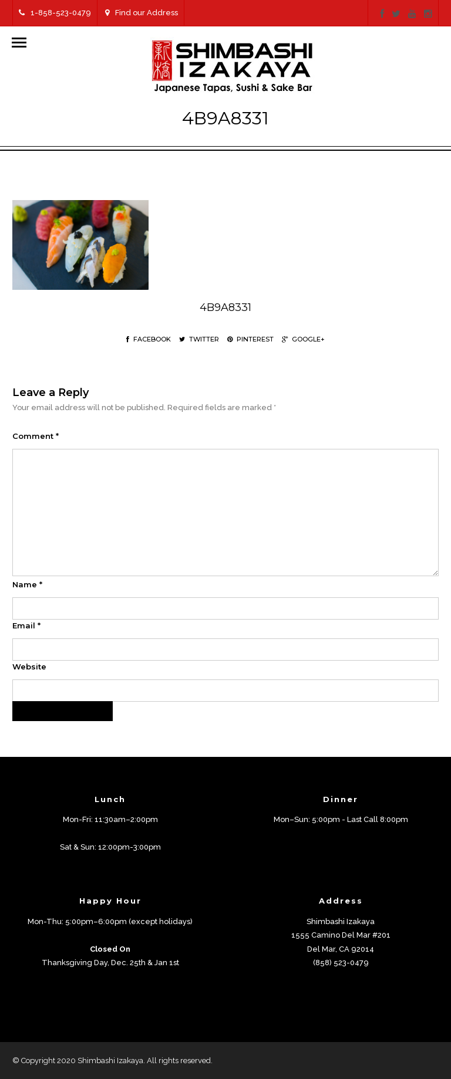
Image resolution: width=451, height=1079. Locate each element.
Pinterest (250, 339)
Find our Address (141, 12)
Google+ (303, 339)
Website (29, 666)
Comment (35, 436)
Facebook (148, 339)
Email (26, 625)
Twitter (199, 339)
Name (27, 584)
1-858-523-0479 (55, 12)
